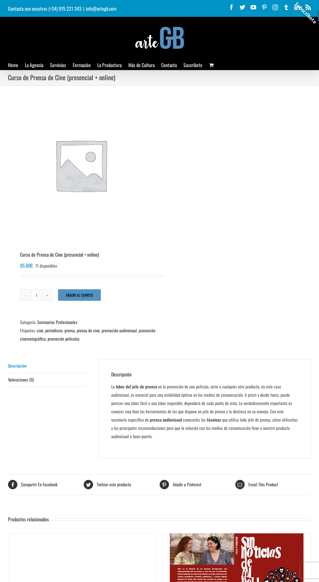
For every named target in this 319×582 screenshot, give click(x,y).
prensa (69, 330)
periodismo (54, 330)
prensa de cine (88, 330)
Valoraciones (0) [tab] (21, 379)
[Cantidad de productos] (36, 295)
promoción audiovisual (119, 330)
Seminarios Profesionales (57, 322)
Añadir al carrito (79, 295)
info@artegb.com (101, 8)
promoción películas (63, 339)
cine (40, 330)
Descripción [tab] (17, 366)
